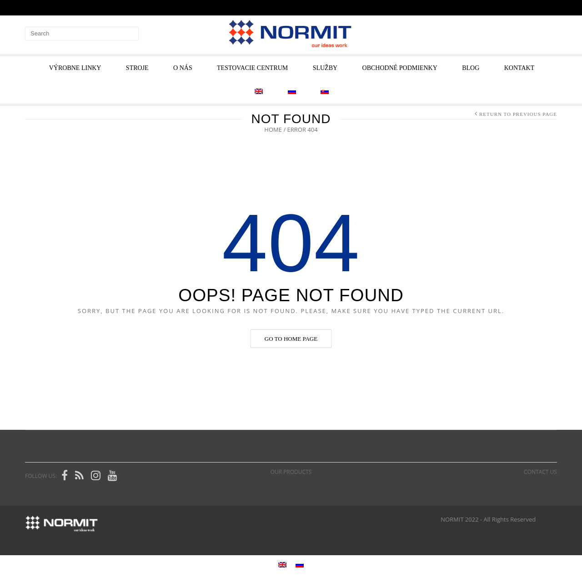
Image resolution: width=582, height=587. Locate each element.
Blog (470, 68)
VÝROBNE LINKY (75, 68)
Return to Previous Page (518, 114)
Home (273, 129)
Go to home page (291, 338)
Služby (325, 68)
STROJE (137, 68)
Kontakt (519, 68)
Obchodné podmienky (399, 68)
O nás (182, 68)
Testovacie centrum (252, 68)
